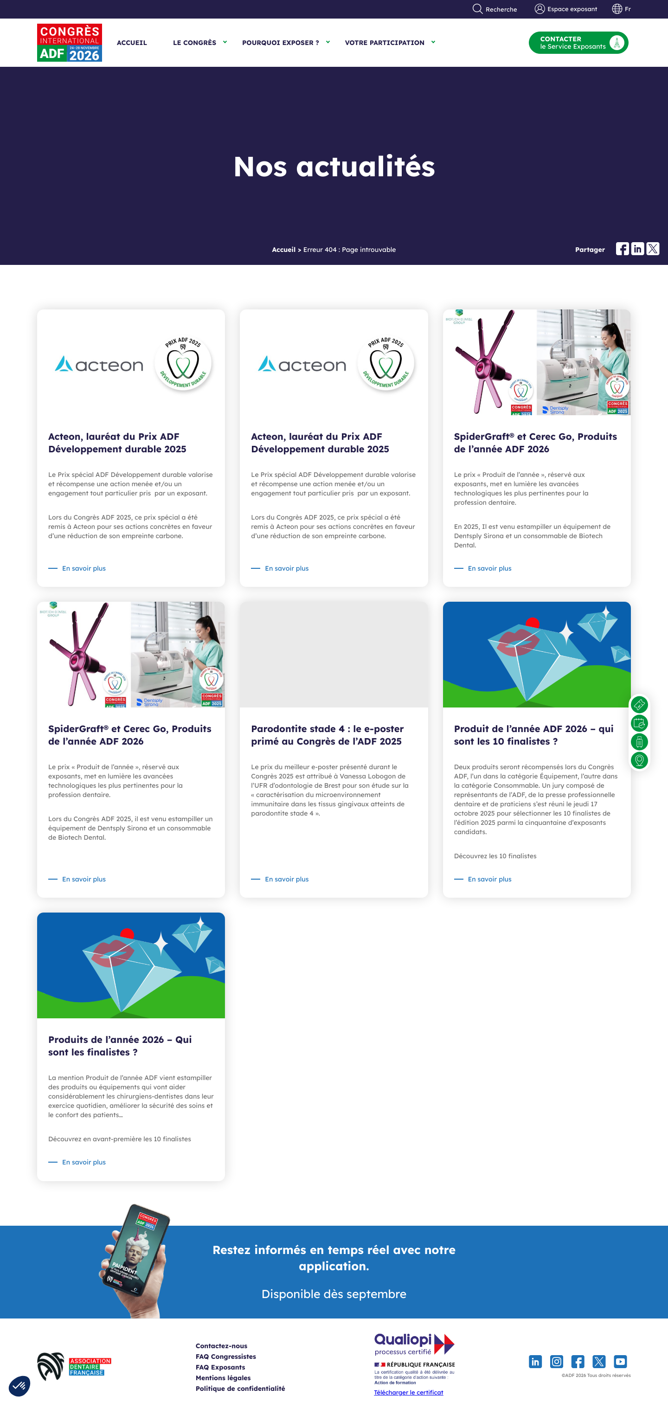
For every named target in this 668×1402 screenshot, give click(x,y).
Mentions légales (234, 1378)
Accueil (132, 42)
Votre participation (385, 42)
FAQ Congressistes (236, 1356)
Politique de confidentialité (251, 1388)
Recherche (495, 9)
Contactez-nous (232, 1346)
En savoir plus (84, 568)
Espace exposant (566, 9)
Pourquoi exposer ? (280, 42)
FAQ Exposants (231, 1367)
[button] (19, 1386)
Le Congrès (194, 42)
